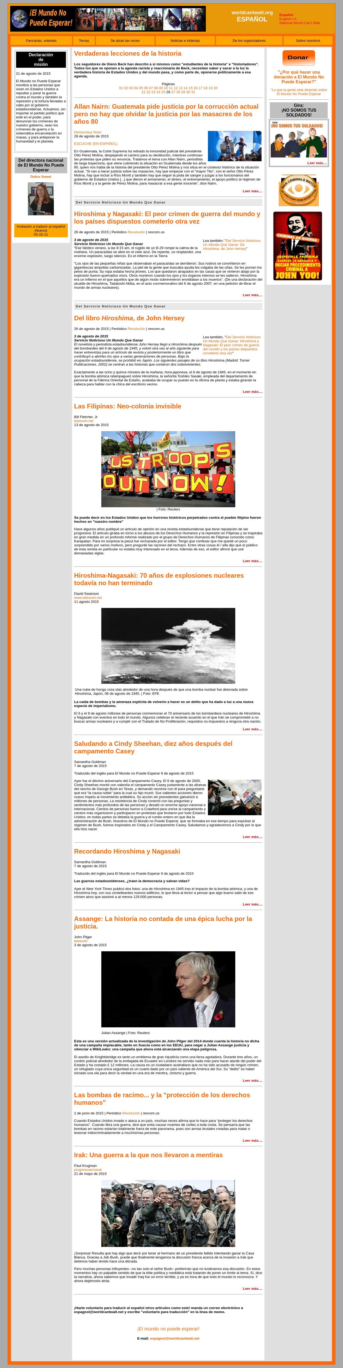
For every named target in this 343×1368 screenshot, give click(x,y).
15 (191, 88)
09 (161, 88)
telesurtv (81, 941)
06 (146, 88)
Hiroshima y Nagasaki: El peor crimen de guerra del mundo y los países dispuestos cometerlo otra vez (231, 345)
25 (163, 92)
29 (183, 92)
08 (156, 88)
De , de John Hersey (231, 245)
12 (176, 88)
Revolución (131, 1113)
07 (151, 88)
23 (153, 92)
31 (193, 92)
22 (148, 92)
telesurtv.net (84, 421)
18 (206, 88)
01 (121, 88)
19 (210, 88)
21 (143, 92)
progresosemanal (88, 1170)
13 (181, 88)
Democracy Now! (87, 132)
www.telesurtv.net (88, 598)
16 (196, 88)
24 (158, 92)
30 (188, 92)
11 (171, 88)
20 (216, 88)
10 (166, 88)
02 (126, 88)
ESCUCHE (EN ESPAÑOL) (96, 144)
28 (178, 92)
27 (173, 92)
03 (131, 88)
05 (141, 88)
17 (201, 88)
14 (186, 88)
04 (136, 88)
